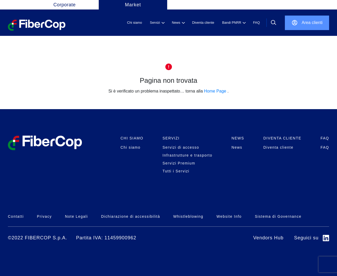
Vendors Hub (268, 237)
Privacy (44, 216)
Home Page (215, 91)
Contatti (16, 216)
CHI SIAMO (132, 138)
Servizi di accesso (180, 147)
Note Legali (76, 216)
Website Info (229, 216)
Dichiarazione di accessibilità (130, 216)
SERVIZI (171, 138)
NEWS (237, 138)
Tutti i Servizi (175, 171)
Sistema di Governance (278, 216)
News (236, 147)
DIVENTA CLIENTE (282, 138)
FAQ (324, 138)
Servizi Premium (178, 163)
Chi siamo (131, 147)
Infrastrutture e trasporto (187, 155)
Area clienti (312, 22)
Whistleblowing (188, 216)
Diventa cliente (278, 147)
